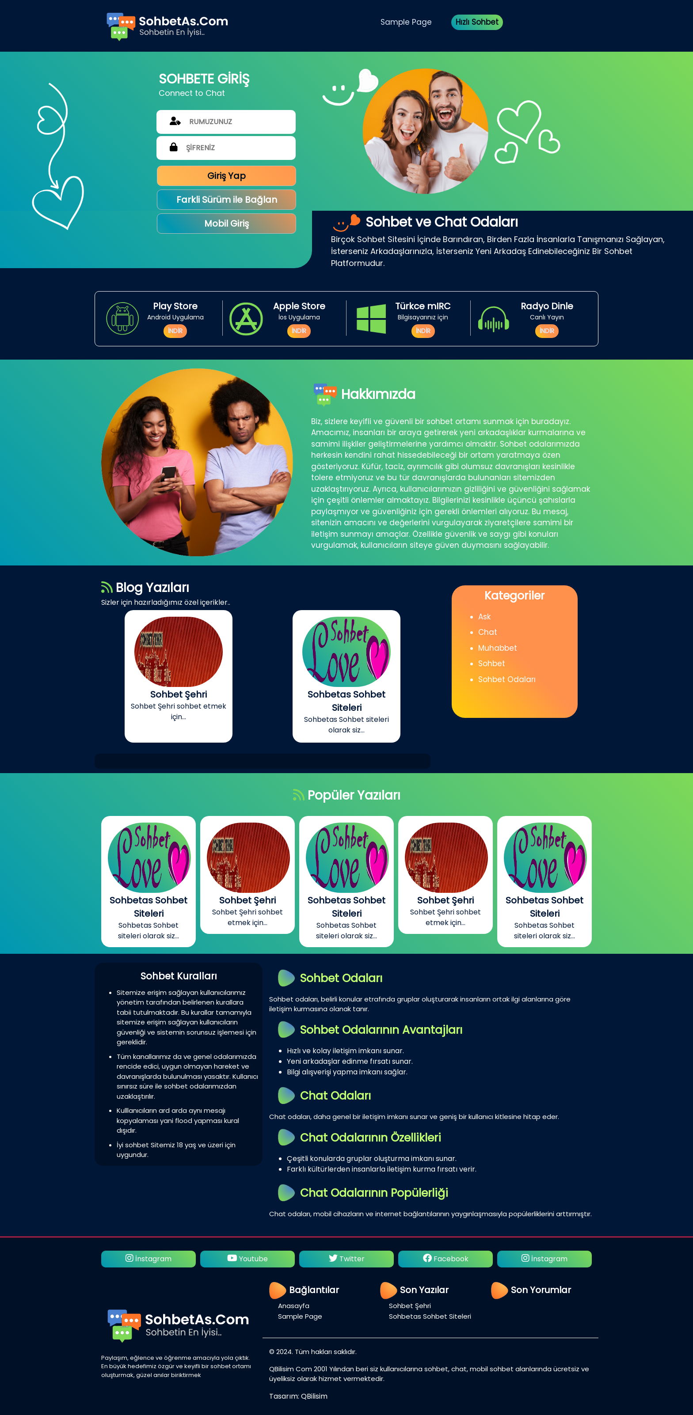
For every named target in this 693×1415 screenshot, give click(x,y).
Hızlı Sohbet (477, 22)
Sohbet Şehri (410, 1305)
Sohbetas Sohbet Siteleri (430, 1316)
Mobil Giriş (226, 223)
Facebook (445, 1259)
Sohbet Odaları (507, 679)
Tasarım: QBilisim (298, 1396)
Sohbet (491, 663)
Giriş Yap (226, 176)
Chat (487, 632)
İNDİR (175, 330)
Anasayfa (293, 1305)
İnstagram (148, 1259)
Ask (484, 616)
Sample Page (406, 22)
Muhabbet (497, 648)
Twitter (347, 1259)
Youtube (247, 1259)
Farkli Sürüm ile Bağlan (226, 199)
